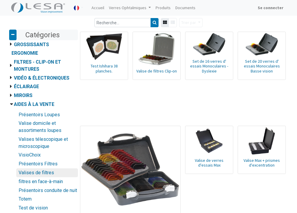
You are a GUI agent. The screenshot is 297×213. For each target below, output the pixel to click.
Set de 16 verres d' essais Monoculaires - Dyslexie (209, 66)
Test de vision (33, 208)
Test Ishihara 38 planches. (104, 68)
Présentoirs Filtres (38, 164)
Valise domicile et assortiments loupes (40, 126)
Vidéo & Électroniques (41, 78)
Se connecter (270, 7)
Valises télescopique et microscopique (43, 142)
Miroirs (23, 95)
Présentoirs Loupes (39, 114)
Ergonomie (25, 53)
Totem (25, 199)
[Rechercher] (155, 22)
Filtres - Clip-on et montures (37, 65)
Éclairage (26, 86)
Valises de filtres (36, 172)
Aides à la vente (34, 104)
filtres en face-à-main (41, 181)
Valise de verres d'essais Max (209, 163)
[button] (191, 22)
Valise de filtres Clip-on (156, 71)
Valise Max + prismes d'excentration (262, 163)
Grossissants (31, 44)
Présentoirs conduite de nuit (48, 190)
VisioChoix (30, 155)
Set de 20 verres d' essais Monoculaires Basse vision (262, 66)
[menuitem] (98, 7)
